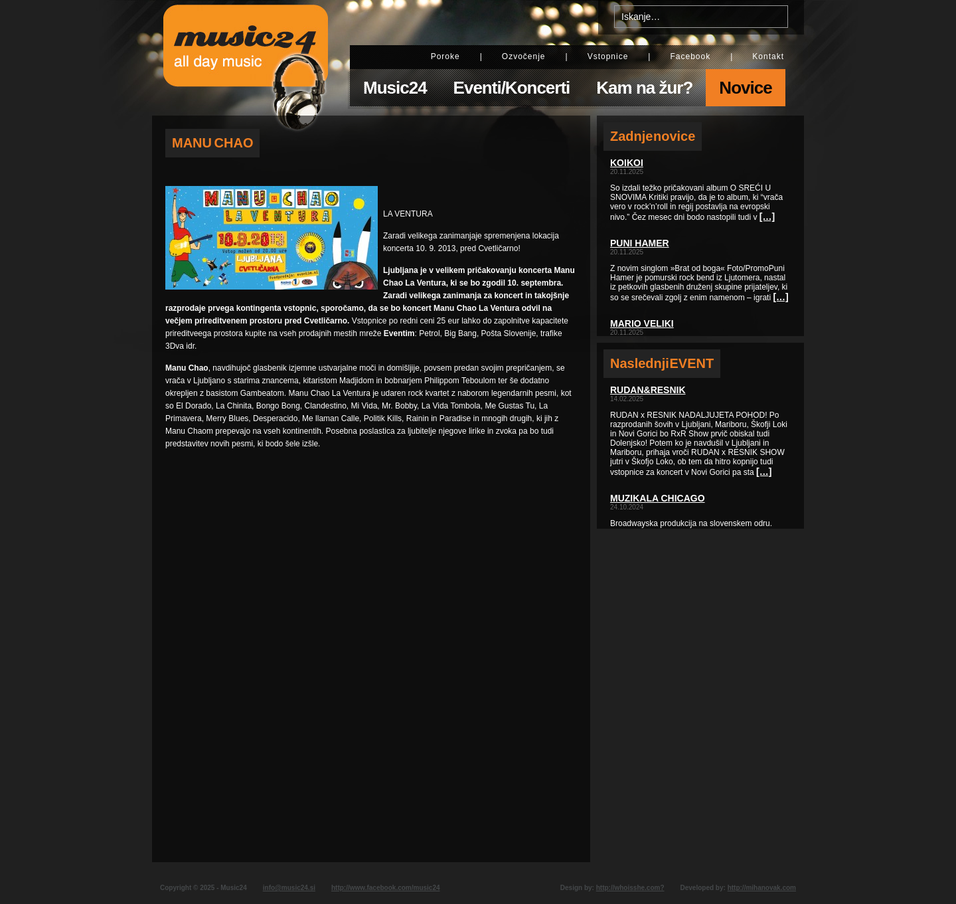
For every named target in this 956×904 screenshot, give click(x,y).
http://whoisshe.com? (630, 887)
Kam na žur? (644, 88)
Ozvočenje (524, 56)
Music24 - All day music (245, 58)
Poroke (445, 56)
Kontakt (768, 56)
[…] (767, 216)
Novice (745, 88)
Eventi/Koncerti (511, 88)
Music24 (395, 88)
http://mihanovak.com (762, 887)
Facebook (690, 56)
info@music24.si (289, 887)
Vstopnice (608, 56)
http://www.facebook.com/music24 (385, 887)
